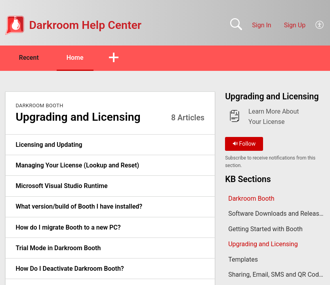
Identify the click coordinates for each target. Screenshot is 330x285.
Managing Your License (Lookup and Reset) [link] (77, 165)
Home (75, 57)
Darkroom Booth (39, 105)
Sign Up (295, 25)
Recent (29, 57)
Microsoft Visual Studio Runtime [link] (61, 186)
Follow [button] (244, 144)
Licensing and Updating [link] (48, 144)
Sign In (261, 25)
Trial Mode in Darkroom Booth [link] (58, 248)
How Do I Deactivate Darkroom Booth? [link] (69, 268)
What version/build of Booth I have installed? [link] (78, 206)
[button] (320, 25)
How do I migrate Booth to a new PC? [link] (67, 227)
